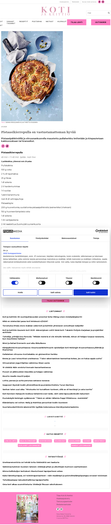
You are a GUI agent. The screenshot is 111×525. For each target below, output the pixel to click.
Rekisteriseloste (63, 505)
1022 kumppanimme (12, 253)
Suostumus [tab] (15, 238)
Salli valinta (56, 292)
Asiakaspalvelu (63, 499)
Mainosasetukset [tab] (69, 238)
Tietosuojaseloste (64, 502)
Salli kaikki (90, 292)
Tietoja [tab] (96, 238)
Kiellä (20, 292)
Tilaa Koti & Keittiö (64, 496)
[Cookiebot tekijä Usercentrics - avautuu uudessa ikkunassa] (97, 231)
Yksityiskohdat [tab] (42, 238)
